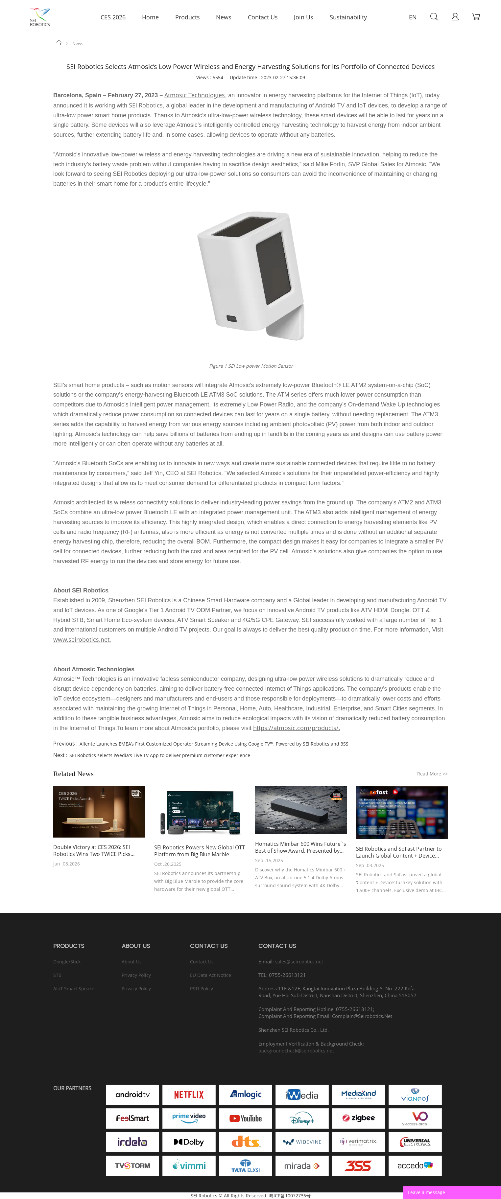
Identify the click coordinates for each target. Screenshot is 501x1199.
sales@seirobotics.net (299, 961)
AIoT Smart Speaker (74, 988)
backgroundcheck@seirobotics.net (296, 1051)
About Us (132, 961)
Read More (432, 774)
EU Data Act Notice (210, 975)
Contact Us (202, 961)
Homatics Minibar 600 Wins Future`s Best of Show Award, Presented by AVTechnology (300, 847)
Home (59, 42)
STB (57, 975)
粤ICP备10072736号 (290, 1195)
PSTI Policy (201, 988)
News (77, 43)
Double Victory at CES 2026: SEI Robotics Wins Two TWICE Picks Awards (92, 851)
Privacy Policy (136, 975)
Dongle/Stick (67, 961)
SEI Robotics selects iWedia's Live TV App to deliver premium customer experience (159, 755)
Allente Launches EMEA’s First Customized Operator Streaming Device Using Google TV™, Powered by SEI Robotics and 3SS (214, 744)
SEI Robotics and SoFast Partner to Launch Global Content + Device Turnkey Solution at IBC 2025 (399, 852)
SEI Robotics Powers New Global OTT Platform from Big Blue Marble (199, 851)
